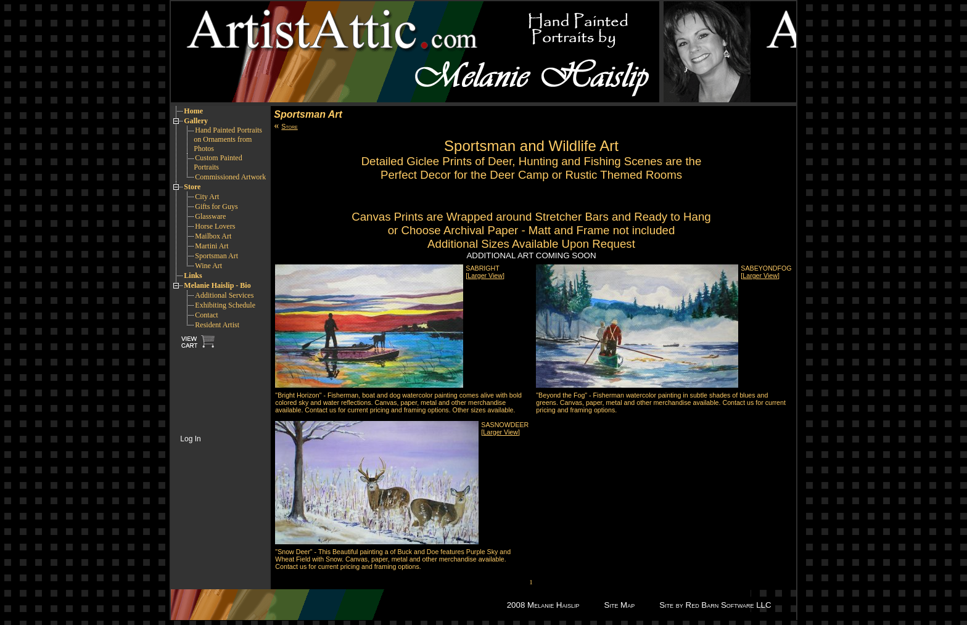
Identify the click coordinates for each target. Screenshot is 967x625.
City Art (207, 196)
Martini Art (211, 246)
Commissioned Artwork (230, 177)
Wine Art (208, 265)
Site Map (619, 605)
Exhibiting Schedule (225, 305)
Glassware (210, 216)
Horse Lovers (215, 226)
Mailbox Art (213, 236)
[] (485, 275)
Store (289, 126)
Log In (190, 439)
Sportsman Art (216, 255)
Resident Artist (217, 325)
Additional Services (224, 295)
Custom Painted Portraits (218, 162)
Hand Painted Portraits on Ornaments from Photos (228, 139)
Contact (206, 315)
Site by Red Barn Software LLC (715, 605)
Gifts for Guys (216, 206)
